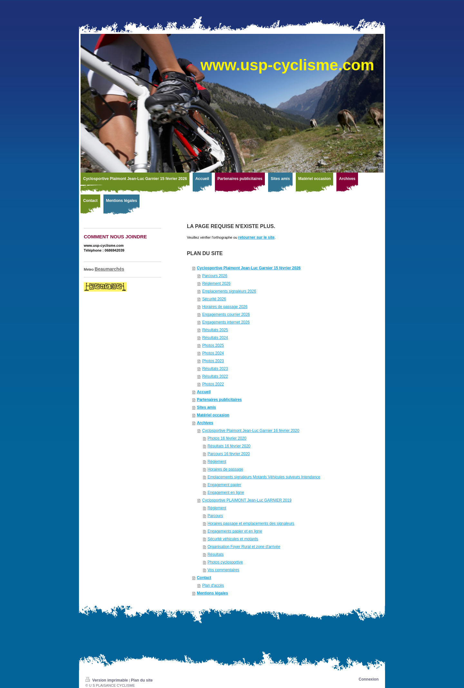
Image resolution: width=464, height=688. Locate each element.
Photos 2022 (213, 384)
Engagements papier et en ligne (235, 531)
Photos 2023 (213, 361)
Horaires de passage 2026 (224, 306)
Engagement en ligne (226, 492)
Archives (205, 423)
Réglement (217, 461)
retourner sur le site (256, 237)
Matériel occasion (213, 415)
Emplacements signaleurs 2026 (229, 291)
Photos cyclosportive (225, 562)
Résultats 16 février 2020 (229, 446)
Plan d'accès (213, 585)
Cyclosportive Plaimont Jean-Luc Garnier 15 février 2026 (249, 268)
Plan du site (141, 680)
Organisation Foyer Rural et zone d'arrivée (244, 546)
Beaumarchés (109, 269)
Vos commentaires (223, 570)
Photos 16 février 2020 (227, 438)
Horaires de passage (225, 469)
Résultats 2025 (215, 330)
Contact (204, 577)
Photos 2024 (213, 353)
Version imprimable (107, 680)
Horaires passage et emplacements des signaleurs (251, 523)
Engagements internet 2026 (225, 322)
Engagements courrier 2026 (226, 314)
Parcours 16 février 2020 (229, 454)
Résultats (216, 554)
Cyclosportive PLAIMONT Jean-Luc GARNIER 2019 (246, 500)
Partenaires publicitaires (219, 399)
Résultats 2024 (215, 337)
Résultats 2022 (215, 376)
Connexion (369, 679)
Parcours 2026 (214, 276)
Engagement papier (224, 485)
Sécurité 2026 (214, 299)
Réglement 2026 (216, 283)
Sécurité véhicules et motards (233, 539)
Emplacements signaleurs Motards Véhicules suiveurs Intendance (264, 477)
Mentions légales (212, 593)
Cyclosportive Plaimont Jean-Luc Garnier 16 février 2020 (250, 430)
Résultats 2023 (215, 368)
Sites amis (206, 407)
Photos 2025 (213, 345)
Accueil (204, 392)
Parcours (215, 516)
